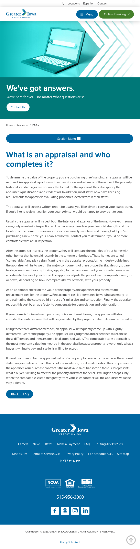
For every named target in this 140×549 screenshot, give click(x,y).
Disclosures (19, 454)
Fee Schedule (97, 454)
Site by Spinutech (70, 542)
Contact (102, 3)
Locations (74, 3)
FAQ (87, 444)
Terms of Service (43, 454)
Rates (48, 444)
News (36, 444)
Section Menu (68, 138)
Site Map (123, 454)
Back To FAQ (19, 394)
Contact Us (18, 107)
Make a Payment (68, 444)
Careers (23, 444)
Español (88, 3)
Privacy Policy (74, 454)
